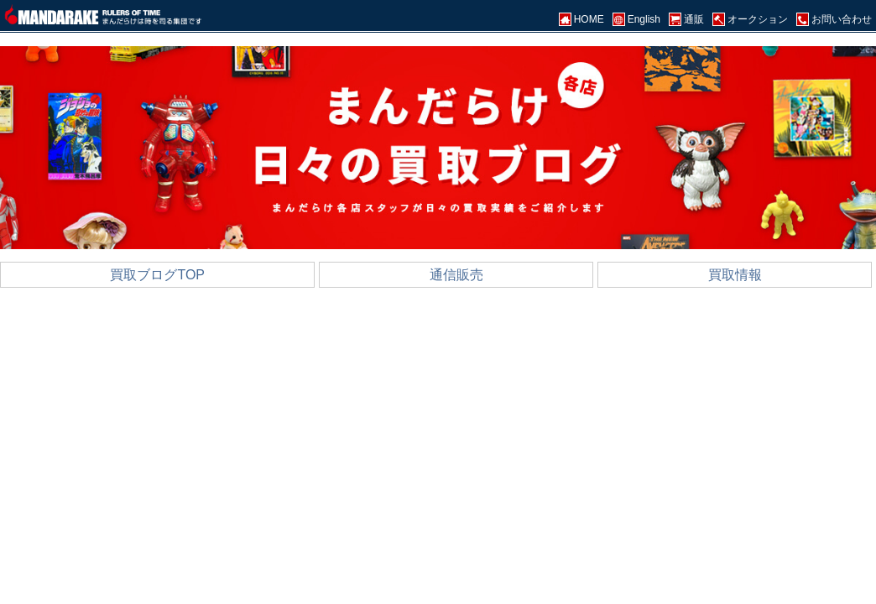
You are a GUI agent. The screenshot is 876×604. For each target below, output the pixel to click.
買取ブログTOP (157, 275)
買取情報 (735, 275)
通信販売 (456, 275)
